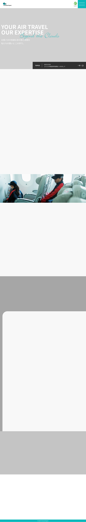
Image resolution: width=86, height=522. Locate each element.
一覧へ (79, 65)
